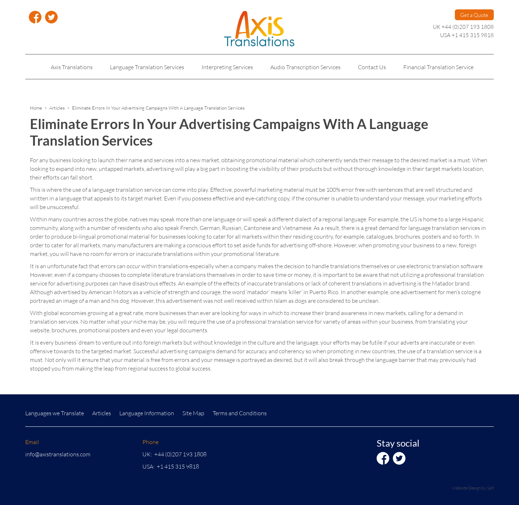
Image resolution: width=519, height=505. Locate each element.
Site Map (193, 412)
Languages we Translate (54, 412)
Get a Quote (474, 15)
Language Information (146, 412)
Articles (57, 108)
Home (36, 108)
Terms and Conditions (240, 412)
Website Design (466, 488)
